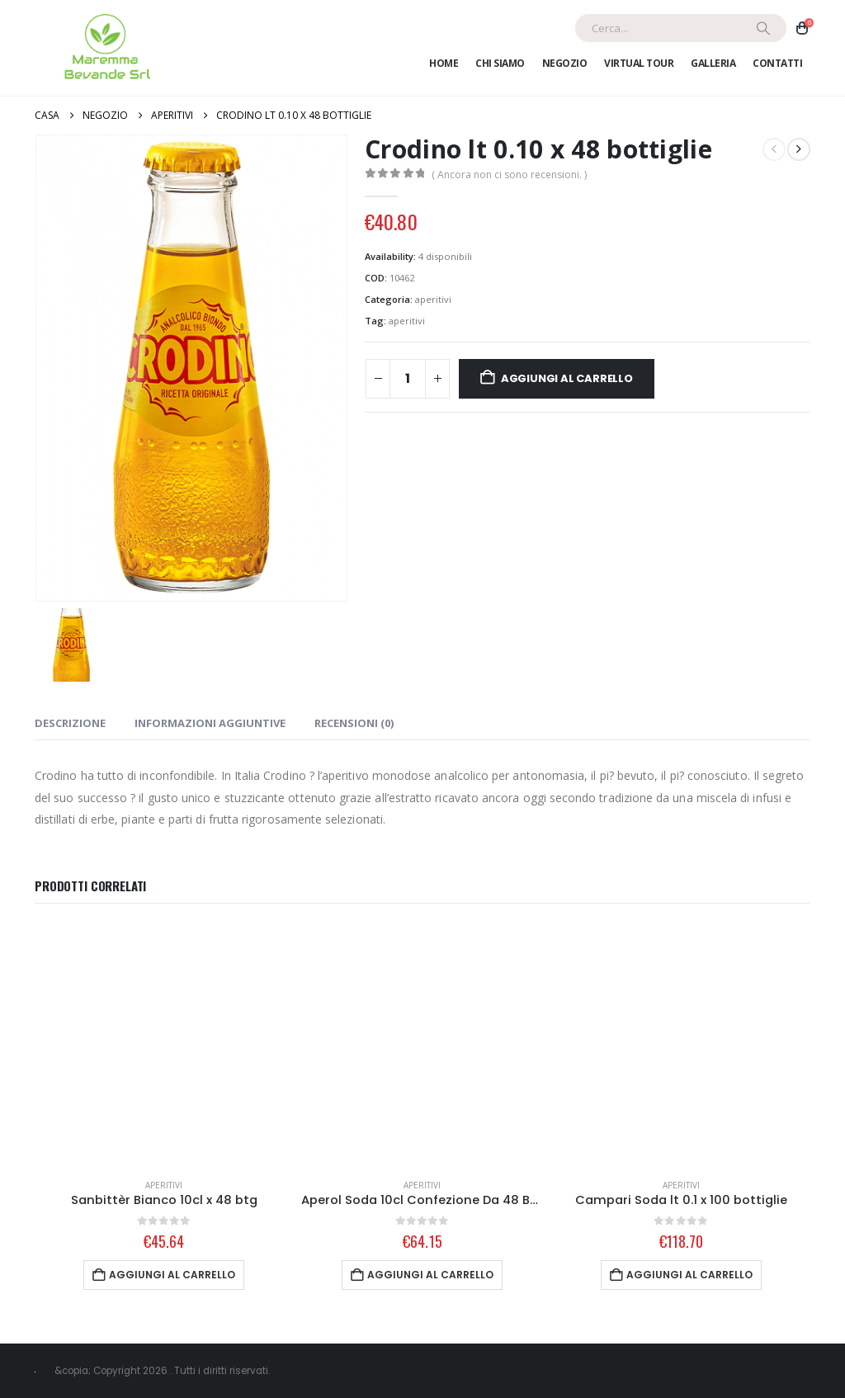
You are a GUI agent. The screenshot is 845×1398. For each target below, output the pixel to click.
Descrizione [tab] (70, 723)
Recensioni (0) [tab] (354, 723)
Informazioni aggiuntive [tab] (210, 723)
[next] (798, 149)
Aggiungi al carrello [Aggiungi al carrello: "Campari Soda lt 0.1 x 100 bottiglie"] (689, 1275)
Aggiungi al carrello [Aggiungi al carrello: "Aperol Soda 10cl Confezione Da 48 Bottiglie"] (430, 1275)
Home (443, 63)
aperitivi (433, 299)
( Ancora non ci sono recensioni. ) (509, 175)
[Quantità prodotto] (407, 379)
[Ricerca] (763, 28)
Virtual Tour (638, 63)
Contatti (777, 63)
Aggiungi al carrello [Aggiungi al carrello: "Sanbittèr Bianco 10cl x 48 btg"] (172, 1275)
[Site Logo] (105, 48)
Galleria (713, 63)
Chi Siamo (500, 63)
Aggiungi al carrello (567, 378)
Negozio (565, 63)
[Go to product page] (164, 1044)
